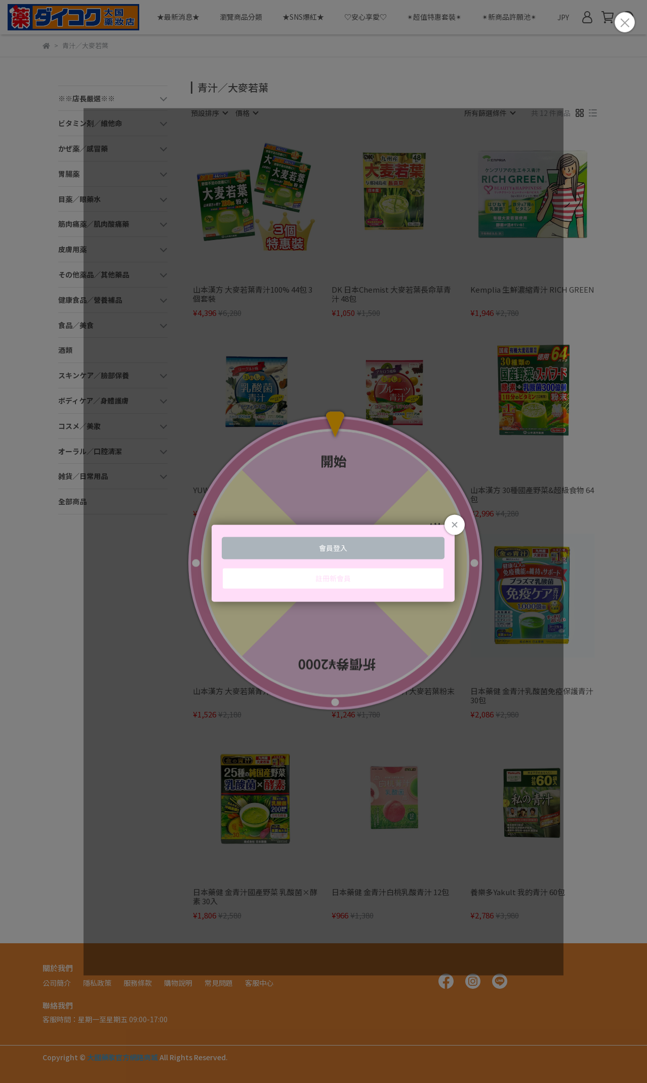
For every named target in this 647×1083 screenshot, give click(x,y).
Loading (323, 541)
